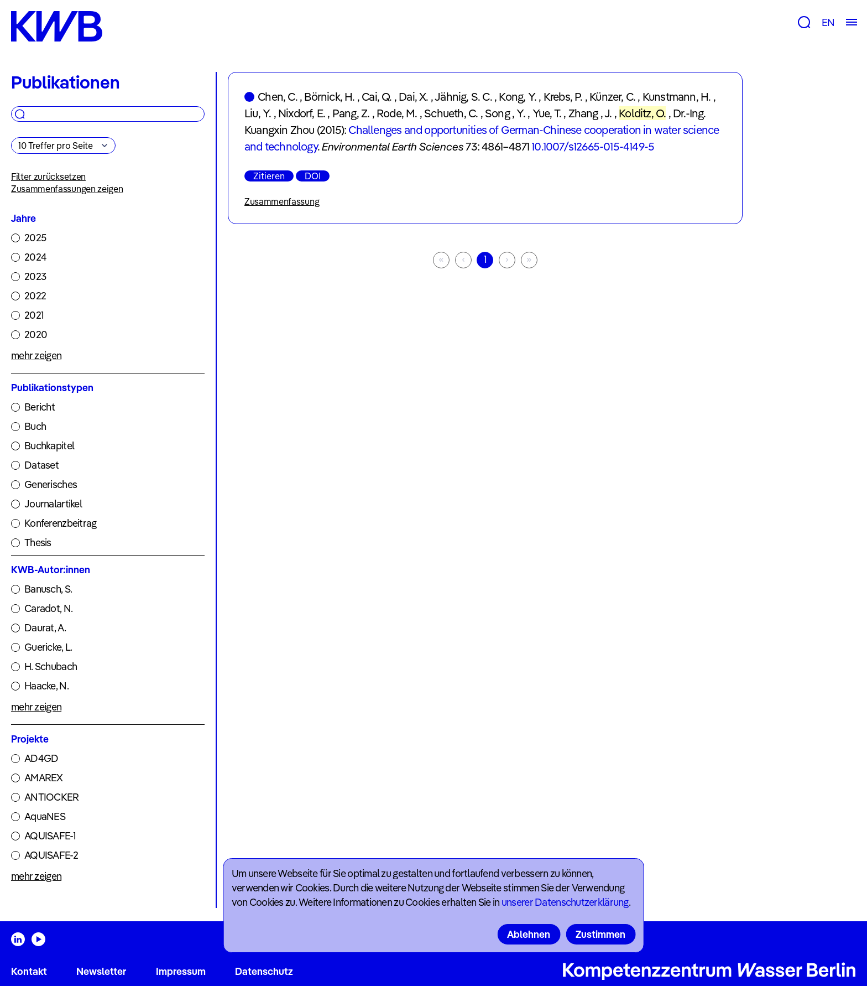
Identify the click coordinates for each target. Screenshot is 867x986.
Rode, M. (397, 113)
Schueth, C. (451, 113)
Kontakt (29, 971)
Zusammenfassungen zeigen (67, 188)
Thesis (37, 542)
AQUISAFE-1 (50, 835)
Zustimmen (600, 934)
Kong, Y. (517, 96)
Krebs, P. (563, 96)
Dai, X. (413, 96)
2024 (35, 257)
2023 (35, 276)
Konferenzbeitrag (60, 523)
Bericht (39, 407)
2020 (35, 334)
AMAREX (43, 777)
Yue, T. (546, 113)
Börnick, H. (329, 96)
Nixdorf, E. (301, 113)
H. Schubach (50, 666)
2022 (35, 295)
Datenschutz (264, 971)
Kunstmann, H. (677, 96)
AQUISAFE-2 (51, 855)
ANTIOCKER (51, 797)
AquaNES (44, 816)
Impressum (181, 971)
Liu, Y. (257, 113)
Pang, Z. (351, 113)
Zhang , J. (590, 113)
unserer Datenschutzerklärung (565, 902)
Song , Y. (505, 113)
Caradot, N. (48, 608)
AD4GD (41, 758)
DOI (313, 175)
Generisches (50, 484)
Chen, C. (277, 96)
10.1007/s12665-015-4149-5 (592, 146)
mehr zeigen (36, 355)
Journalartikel (53, 503)
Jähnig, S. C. (463, 96)
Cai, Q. (376, 96)
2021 (34, 315)
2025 (35, 237)
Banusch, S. (48, 589)
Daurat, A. (45, 627)
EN (828, 22)
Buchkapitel (49, 445)
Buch (35, 426)
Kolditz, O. (642, 113)
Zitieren (269, 175)
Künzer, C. (612, 96)
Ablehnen (528, 934)
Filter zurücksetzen (48, 176)
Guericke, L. (48, 647)
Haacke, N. (46, 685)
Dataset (41, 465)
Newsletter (101, 971)
